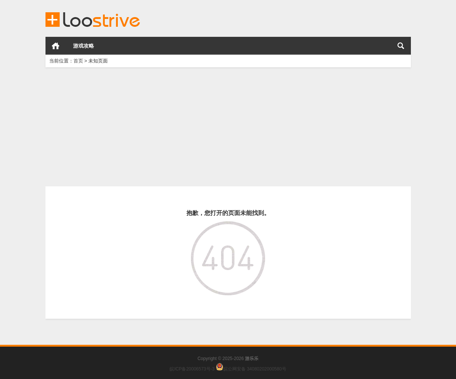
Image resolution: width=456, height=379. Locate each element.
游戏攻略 (83, 46)
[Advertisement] (228, 127)
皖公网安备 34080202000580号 (254, 369)
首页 (55, 46)
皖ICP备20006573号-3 (192, 369)
